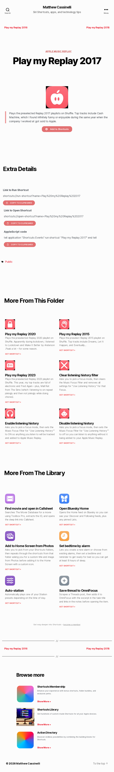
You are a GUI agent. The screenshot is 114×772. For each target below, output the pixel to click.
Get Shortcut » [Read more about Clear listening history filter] (67, 395)
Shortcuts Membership (51, 686)
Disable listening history (76, 423)
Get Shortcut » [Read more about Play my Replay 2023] (13, 402)
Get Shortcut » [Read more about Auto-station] (13, 603)
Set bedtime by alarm (74, 546)
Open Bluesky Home (74, 509)
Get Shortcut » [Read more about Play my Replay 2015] (67, 350)
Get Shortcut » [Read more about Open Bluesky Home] (67, 525)
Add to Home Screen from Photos (29, 546)
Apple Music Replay (58, 51)
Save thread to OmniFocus (78, 591)
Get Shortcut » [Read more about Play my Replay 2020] (13, 354)
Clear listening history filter (78, 375)
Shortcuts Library (47, 709)
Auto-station (14, 591)
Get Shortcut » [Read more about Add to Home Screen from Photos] (13, 569)
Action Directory (47, 732)
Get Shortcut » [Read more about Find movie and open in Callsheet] (13, 525)
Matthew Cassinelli (57, 7)
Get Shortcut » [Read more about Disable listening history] (67, 443)
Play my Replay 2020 (20, 334)
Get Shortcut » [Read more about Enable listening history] (13, 443)
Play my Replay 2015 (74, 334)
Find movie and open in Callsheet (29, 509)
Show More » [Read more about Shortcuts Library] (44, 724)
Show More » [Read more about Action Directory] (44, 747)
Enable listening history (22, 423)
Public (8, 262)
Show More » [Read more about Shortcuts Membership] (44, 701)
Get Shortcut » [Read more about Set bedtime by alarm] (67, 566)
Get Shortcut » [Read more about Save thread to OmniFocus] (67, 607)
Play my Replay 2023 (20, 375)
